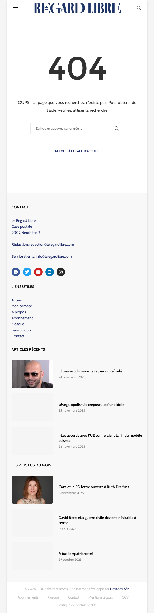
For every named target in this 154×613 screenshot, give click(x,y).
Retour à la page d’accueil (77, 151)
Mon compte (22, 306)
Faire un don (21, 330)
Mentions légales (100, 597)
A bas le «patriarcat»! (76, 553)
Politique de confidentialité (77, 605)
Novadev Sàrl (119, 588)
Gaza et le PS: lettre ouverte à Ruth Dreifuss (94, 486)
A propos (19, 311)
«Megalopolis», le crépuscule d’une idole (91, 404)
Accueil (17, 300)
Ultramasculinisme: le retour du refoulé (90, 371)
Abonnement (22, 318)
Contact (18, 336)
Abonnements (28, 597)
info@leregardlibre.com (54, 256)
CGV (125, 597)
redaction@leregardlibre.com (51, 244)
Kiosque (18, 324)
